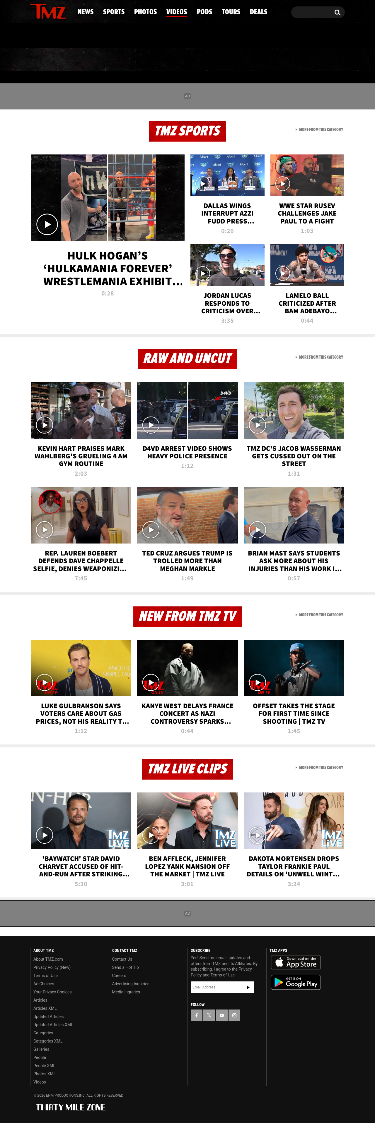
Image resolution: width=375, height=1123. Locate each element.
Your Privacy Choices (52, 992)
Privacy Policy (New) (52, 967)
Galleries (41, 1049)
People (39, 1057)
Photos (140, 60)
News (44, 60)
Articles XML (45, 1008)
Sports (89, 60)
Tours (275, 60)
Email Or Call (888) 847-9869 (97, 36)
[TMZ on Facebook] (35, 11)
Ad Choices (43, 983)
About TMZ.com (48, 959)
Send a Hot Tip (125, 967)
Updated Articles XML (53, 1024)
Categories (43, 1033)
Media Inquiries (126, 992)
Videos (189, 60)
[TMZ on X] (44, 11)
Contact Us (122, 959)
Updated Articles (48, 1016)
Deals (319, 60)
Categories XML (47, 1041)
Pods (233, 60)
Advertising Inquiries (130, 983)
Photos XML (44, 1074)
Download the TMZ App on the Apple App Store (296, 962)
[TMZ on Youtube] (54, 11)
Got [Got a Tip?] (49, 36)
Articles (40, 1000)
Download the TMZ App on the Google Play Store (296, 982)
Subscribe (248, 987)
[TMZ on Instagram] (65, 11)
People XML (44, 1065)
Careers (119, 975)
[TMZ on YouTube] (222, 1015)
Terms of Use (45, 975)
